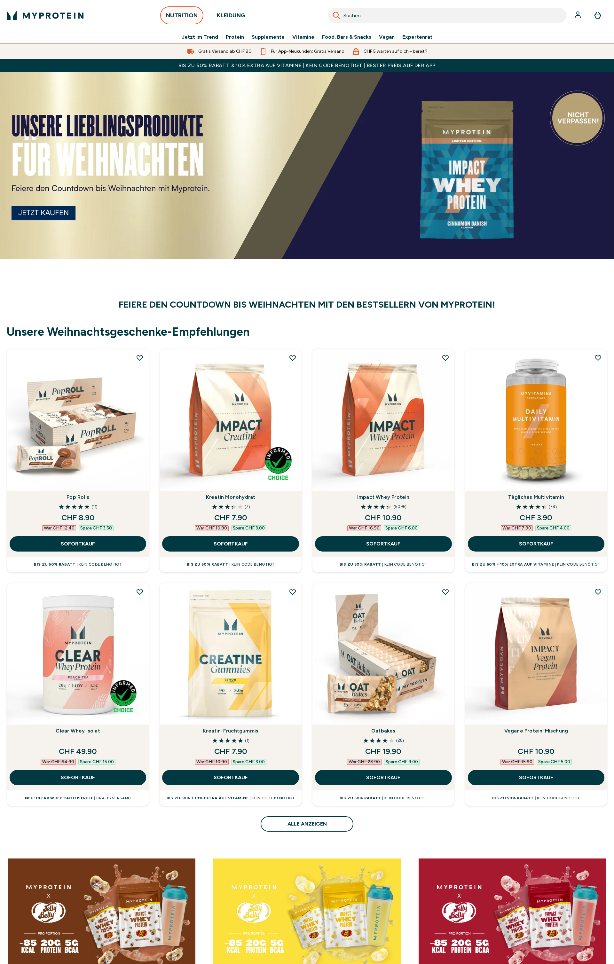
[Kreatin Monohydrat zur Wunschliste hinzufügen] (292, 357)
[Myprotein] (307, 165)
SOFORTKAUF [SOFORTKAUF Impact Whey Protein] (383, 544)
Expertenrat (417, 37)
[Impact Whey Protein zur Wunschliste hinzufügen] (445, 357)
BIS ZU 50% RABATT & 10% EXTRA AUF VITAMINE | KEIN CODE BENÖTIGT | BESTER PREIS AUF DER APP (306, 65)
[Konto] (578, 15)
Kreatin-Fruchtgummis (230, 731)
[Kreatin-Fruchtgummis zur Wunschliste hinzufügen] (292, 591)
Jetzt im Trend (200, 37)
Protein (235, 37)
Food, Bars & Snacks (346, 37)
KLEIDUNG (231, 17)
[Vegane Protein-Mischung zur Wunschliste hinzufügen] (598, 591)
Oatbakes (383, 731)
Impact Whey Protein (383, 497)
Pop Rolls (78, 497)
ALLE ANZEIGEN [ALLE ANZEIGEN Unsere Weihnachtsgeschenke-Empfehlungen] (307, 824)
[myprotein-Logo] (45, 15)
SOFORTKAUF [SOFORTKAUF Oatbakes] (383, 777)
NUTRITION (182, 17)
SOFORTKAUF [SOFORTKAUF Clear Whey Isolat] (78, 777)
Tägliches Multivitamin (536, 497)
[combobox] (447, 15)
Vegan (387, 37)
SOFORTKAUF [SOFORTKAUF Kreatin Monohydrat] (231, 544)
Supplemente (268, 37)
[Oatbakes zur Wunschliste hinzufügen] (445, 591)
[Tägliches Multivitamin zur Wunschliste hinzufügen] (598, 357)
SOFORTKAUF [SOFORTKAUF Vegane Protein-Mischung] (536, 777)
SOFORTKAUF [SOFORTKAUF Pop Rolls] (78, 544)
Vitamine (303, 37)
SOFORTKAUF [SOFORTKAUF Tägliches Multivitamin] (536, 544)
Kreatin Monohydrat (231, 497)
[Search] (336, 15)
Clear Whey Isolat (78, 731)
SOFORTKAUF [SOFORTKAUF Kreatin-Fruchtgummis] (231, 777)
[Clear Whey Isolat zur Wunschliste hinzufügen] (139, 591)
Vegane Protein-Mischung (536, 731)
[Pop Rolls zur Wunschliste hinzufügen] (139, 357)
